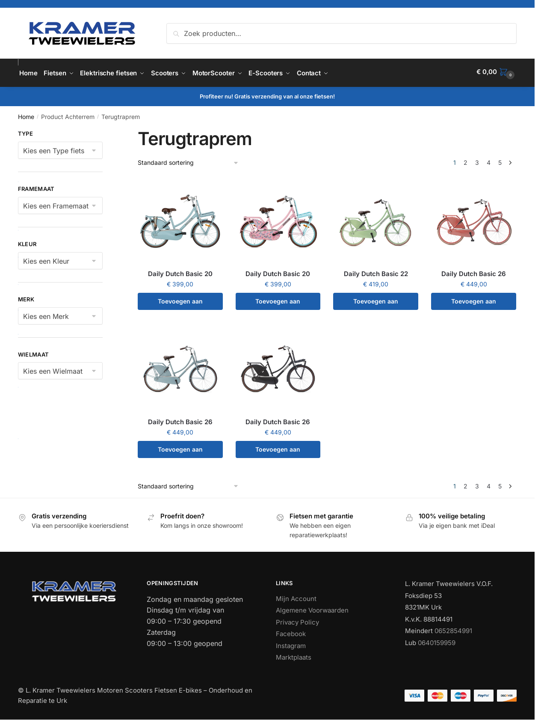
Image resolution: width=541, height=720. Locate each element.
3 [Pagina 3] (477, 160)
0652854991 (453, 629)
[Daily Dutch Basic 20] (180, 219)
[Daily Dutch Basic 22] (375, 219)
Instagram (291, 643)
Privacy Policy (297, 620)
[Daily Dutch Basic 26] (473, 219)
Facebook (291, 632)
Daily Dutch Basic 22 (376, 272)
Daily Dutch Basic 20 (180, 272)
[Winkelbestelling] (188, 161)
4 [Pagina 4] (489, 160)
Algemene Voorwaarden (312, 608)
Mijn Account (296, 596)
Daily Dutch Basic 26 (473, 272)
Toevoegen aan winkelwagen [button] (180, 301)
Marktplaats (293, 655)
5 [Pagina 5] (500, 160)
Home (26, 114)
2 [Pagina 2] (465, 160)
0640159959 (436, 640)
